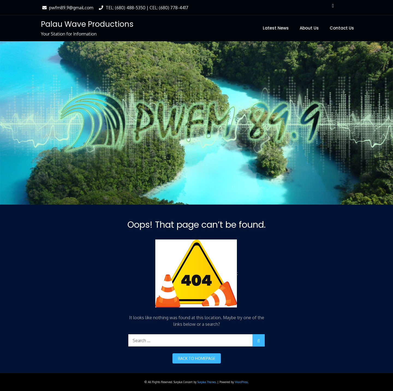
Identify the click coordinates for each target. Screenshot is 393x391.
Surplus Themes (206, 382)
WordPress (241, 382)
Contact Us (342, 28)
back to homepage (196, 358)
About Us (309, 28)
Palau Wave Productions (87, 24)
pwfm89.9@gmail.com (67, 7)
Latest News (276, 28)
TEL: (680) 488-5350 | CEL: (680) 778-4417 (142, 7)
